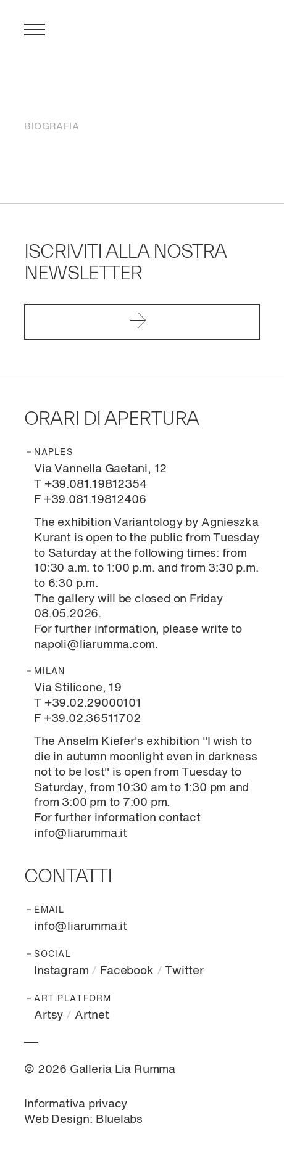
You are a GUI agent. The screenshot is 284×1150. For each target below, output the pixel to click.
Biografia (51, 126)
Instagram (61, 971)
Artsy (48, 1015)
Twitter (184, 971)
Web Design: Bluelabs (83, 1119)
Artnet (92, 1015)
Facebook (126, 971)
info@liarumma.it (80, 926)
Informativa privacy (75, 1104)
